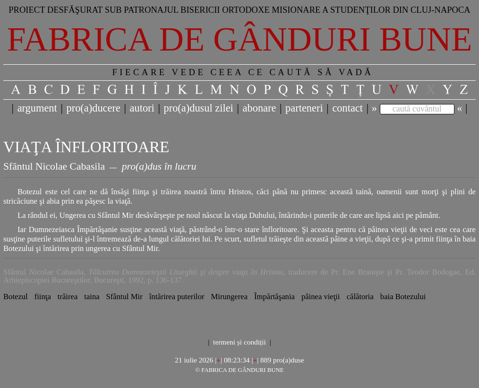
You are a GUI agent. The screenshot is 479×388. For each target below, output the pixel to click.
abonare (259, 108)
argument (37, 108)
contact (347, 108)
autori (142, 108)
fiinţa (42, 296)
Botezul (15, 296)
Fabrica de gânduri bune (239, 39)
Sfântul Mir (124, 296)
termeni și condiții (239, 342)
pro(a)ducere (93, 108)
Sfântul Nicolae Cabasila (54, 166)
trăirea (67, 296)
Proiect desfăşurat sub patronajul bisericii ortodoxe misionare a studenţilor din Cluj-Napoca (239, 10)
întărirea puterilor (177, 296)
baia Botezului (403, 296)
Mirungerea (229, 296)
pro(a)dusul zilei (198, 108)
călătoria (360, 296)
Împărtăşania (274, 296)
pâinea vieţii (320, 296)
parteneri (304, 108)
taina (91, 296)
